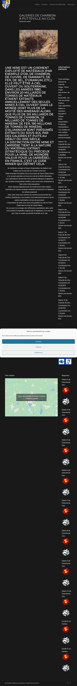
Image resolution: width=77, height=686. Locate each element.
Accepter (38, 341)
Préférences (38, 352)
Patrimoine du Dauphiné (18, 683)
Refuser (38, 347)
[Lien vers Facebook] (70, 682)
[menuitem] (37, 4)
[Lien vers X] (67, 682)
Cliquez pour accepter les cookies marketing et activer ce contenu (31, 397)
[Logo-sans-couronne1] (6, 4)
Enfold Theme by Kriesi (32, 683)
